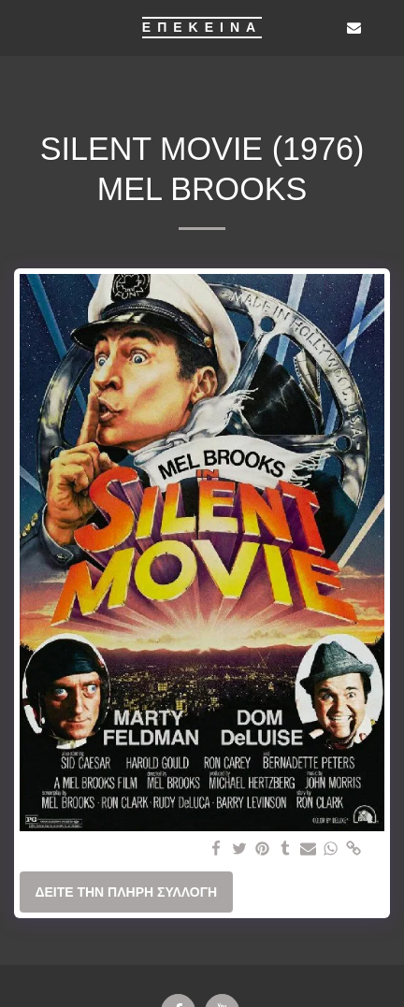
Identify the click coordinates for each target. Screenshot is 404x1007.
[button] (20, 27)
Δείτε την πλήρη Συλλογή (126, 892)
